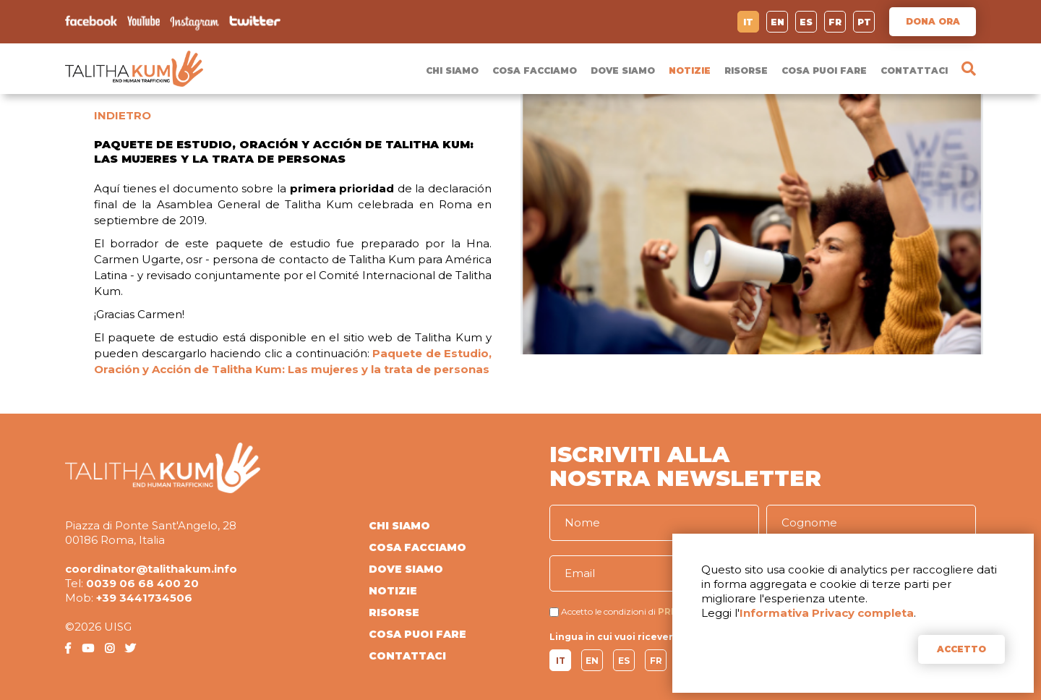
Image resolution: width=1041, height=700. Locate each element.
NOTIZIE (690, 70)
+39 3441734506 (144, 598)
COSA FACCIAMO (534, 70)
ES (806, 22)
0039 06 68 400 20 (142, 583)
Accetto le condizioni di (608, 611)
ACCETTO (961, 649)
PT (864, 22)
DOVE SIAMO (623, 70)
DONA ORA (933, 21)
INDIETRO (122, 115)
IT (748, 22)
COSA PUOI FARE (824, 70)
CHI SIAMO (452, 70)
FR (834, 22)
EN (777, 22)
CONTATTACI (914, 70)
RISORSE (746, 70)
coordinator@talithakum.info (151, 569)
